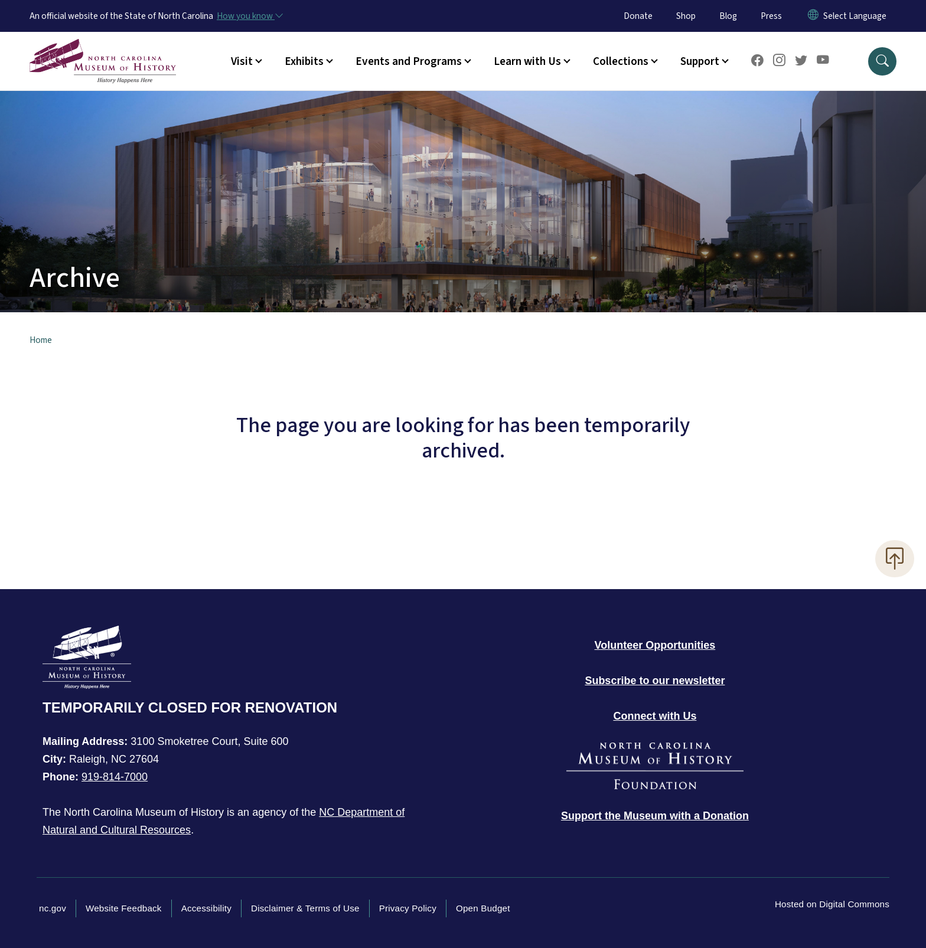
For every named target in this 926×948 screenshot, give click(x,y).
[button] (882, 61)
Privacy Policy (407, 908)
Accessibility (206, 908)
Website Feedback (124, 908)
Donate (638, 15)
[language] (854, 16)
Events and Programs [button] (409, 61)
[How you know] (249, 16)
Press (771, 15)
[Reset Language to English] (813, 16)
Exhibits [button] (304, 61)
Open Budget (483, 908)
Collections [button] (620, 61)
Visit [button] (242, 61)
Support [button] (699, 61)
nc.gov (52, 908)
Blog (728, 15)
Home (41, 340)
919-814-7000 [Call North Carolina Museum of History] (114, 777)
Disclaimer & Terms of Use (305, 908)
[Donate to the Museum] (655, 816)
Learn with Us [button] (527, 61)
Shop (686, 15)
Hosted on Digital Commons (832, 904)
